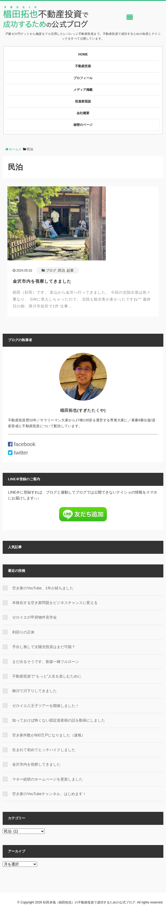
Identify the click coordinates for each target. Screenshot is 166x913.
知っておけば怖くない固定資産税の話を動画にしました (58, 720)
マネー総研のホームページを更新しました (47, 779)
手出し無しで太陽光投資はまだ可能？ (43, 647)
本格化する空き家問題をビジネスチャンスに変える (55, 603)
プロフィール (83, 78)
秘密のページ (83, 125)
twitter (18, 453)
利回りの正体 (23, 632)
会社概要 (83, 113)
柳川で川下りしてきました (34, 691)
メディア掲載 (83, 90)
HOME (83, 54)
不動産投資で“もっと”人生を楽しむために (46, 676)
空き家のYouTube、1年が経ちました (42, 588)
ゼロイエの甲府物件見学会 (34, 617)
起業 (70, 270)
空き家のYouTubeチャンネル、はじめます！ (49, 794)
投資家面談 (83, 101)
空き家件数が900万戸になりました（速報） (48, 735)
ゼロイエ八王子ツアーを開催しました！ (45, 706)
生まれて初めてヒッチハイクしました (43, 750)
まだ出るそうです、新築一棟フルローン (45, 661)
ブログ (51, 270)
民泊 (61, 270)
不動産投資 (83, 66)
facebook (22, 444)
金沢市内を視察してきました (42, 281)
